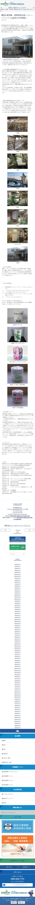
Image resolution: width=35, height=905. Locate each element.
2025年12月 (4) (17, 572)
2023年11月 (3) (17, 621)
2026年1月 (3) (17, 570)
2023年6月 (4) (17, 631)
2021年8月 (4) (17, 676)
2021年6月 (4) (17, 680)
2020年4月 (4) (17, 709)
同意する (14, 902)
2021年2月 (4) (17, 688)
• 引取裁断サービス (7, 784)
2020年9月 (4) (17, 699)
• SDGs (4, 802)
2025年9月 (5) (17, 578)
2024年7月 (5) (17, 605)
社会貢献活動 (17, 789)
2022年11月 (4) (17, 646)
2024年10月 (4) (17, 599)
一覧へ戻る (17, 530)
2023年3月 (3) (17, 637)
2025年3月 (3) (17, 588)
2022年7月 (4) (17, 654)
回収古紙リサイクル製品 (17, 860)
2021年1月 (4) (17, 690)
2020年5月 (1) (17, 707)
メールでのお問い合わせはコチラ (19, 884)
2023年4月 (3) (17, 635)
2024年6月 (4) (17, 607)
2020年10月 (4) (17, 697)
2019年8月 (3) (17, 725)
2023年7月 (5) (17, 629)
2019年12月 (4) (17, 717)
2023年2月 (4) (17, 639)
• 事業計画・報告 (7, 762)
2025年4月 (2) (17, 586)
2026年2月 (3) (17, 568)
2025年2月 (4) (17, 590)
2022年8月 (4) (17, 652)
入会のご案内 (17, 817)
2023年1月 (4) (17, 641)
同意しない (21, 902)
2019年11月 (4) (17, 719)
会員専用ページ (26, 867)
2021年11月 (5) (17, 670)
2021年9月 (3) (17, 674)
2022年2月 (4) (17, 664)
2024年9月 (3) (17, 601)
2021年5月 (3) (17, 682)
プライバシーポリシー (9, 812)
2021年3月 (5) (17, 686)
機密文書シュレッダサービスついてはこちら (17, 525)
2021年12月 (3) (17, 668)
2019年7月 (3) (17, 727)
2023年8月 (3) (17, 627)
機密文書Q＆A (17, 807)
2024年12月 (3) (17, 595)
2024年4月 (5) (17, 611)
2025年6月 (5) (17, 584)
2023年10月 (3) (17, 623)
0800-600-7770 (17, 879)
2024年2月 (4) (17, 615)
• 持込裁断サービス (7, 780)
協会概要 (17, 736)
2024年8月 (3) (17, 603)
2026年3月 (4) (17, 566)
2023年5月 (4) (17, 633)
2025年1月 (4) (17, 592)
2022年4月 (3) (17, 660)
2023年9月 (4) (17, 625)
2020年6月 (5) (17, 705)
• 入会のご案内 (6, 758)
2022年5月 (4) (17, 658)
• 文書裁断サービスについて (10, 771)
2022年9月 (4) (17, 650)
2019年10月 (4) (17, 721)
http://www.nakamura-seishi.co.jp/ (20, 516)
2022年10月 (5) (17, 648)
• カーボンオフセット (8, 794)
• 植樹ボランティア (7, 798)
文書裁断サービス (17, 767)
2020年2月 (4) (17, 713)
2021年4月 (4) (17, 684)
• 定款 (3, 749)
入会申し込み (9, 867)
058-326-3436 (18, 511)
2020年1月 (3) (17, 715)
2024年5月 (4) (17, 609)
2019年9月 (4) (17, 723)
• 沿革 (4, 745)
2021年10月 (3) (17, 672)
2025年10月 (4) (17, 576)
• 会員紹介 (5, 753)
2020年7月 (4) (17, 703)
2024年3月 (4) (17, 613)
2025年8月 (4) (17, 580)
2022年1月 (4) (17, 666)
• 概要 (3, 740)
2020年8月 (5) (17, 701)
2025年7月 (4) (17, 582)
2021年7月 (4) (17, 678)
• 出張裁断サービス (7, 776)
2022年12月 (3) (17, 643)
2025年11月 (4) (17, 574)
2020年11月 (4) (17, 695)
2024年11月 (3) (17, 597)
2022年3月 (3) (17, 662)
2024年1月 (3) (17, 617)
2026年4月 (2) (17, 564)
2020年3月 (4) (17, 711)
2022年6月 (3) (17, 656)
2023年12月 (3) (17, 619)
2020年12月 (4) (17, 692)
